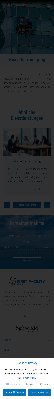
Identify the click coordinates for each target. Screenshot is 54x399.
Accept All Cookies (15, 392)
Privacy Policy (29, 378)
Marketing (45, 384)
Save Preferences (39, 392)
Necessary (15, 384)
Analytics (30, 384)
